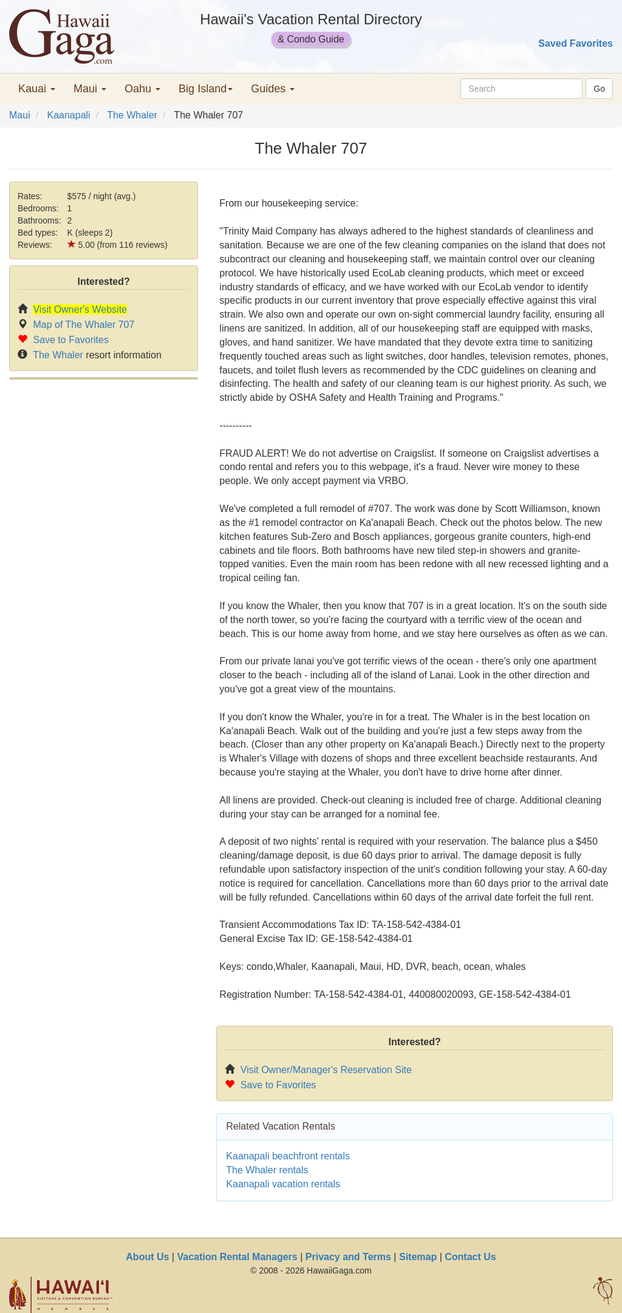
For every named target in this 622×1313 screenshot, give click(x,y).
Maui (19, 115)
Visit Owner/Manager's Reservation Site (326, 1070)
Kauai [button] (36, 89)
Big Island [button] (206, 89)
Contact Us (470, 1257)
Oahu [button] (142, 89)
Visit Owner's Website (80, 309)
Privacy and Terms (348, 1257)
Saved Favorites (575, 43)
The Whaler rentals (267, 1170)
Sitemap (418, 1257)
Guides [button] (273, 89)
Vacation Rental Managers (237, 1257)
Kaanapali (68, 115)
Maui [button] (89, 89)
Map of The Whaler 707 (83, 324)
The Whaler (132, 115)
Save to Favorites (71, 340)
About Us (147, 1257)
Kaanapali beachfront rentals (288, 1156)
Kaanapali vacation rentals (283, 1184)
